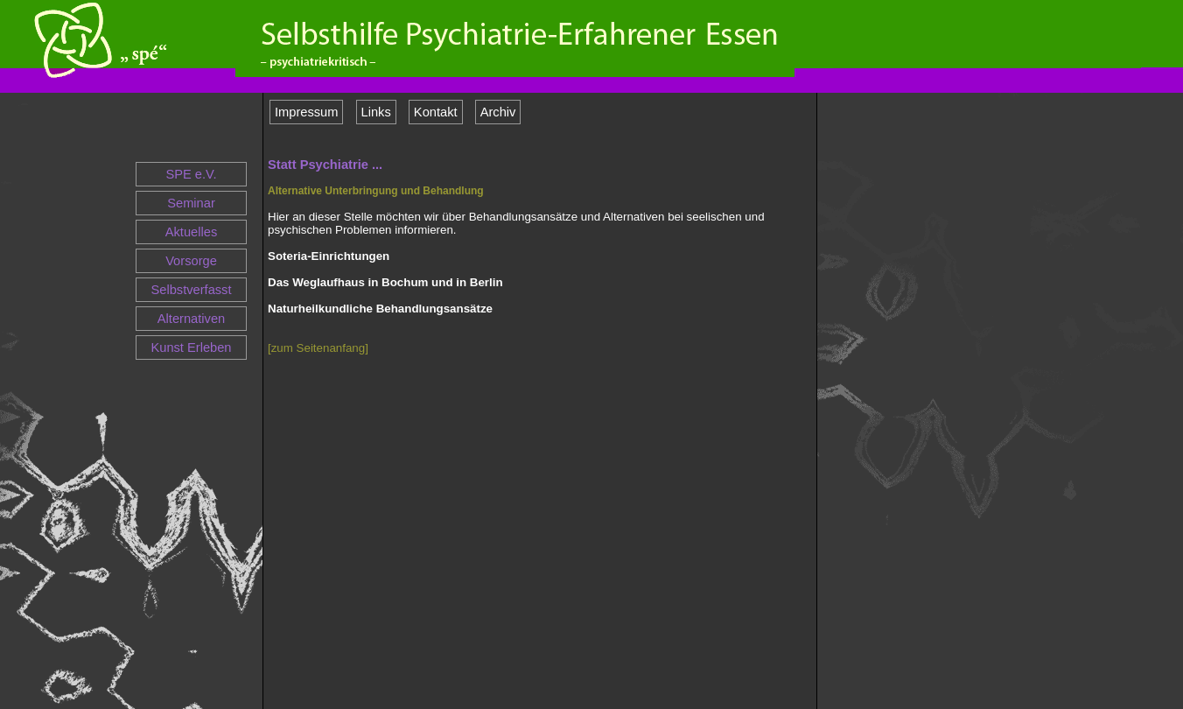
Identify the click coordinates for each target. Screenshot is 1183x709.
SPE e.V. (190, 174)
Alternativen (191, 319)
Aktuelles (191, 232)
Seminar (191, 203)
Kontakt (436, 112)
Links (376, 112)
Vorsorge (191, 261)
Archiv (498, 112)
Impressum (306, 112)
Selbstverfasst (190, 290)
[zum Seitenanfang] (318, 347)
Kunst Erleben (190, 347)
